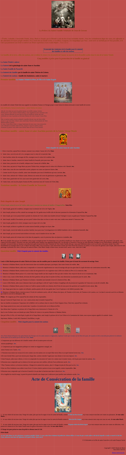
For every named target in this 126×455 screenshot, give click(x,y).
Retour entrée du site (118, 452)
